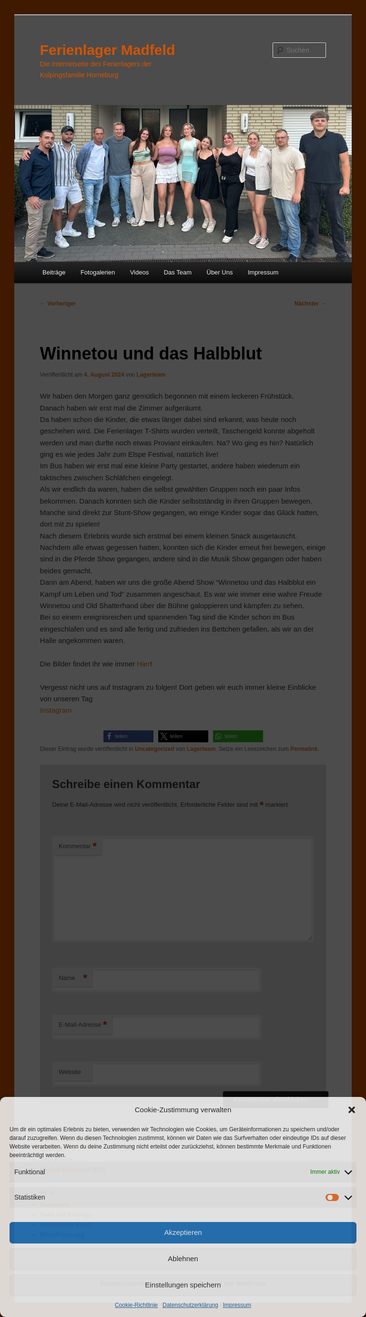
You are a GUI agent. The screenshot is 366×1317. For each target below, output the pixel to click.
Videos (139, 272)
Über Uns (220, 272)
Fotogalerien (98, 272)
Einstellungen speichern (183, 1285)
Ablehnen (183, 1258)
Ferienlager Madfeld (107, 50)
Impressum (237, 1305)
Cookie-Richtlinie (136, 1305)
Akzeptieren (183, 1232)
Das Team (178, 272)
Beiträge (53, 272)
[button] (351, 1110)
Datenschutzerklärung (190, 1305)
